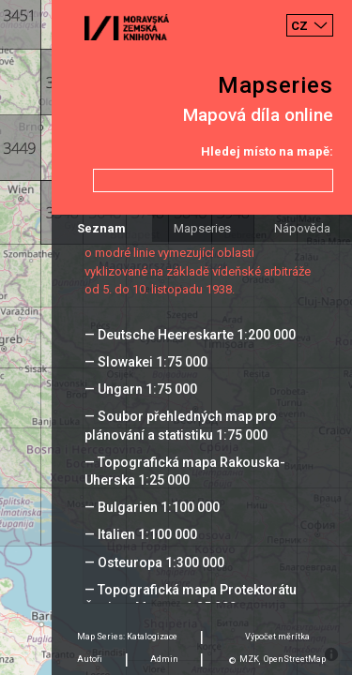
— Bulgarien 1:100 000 (152, 507)
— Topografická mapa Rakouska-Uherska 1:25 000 (184, 471)
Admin (164, 659)
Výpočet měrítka (277, 636)
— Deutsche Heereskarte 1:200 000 (190, 334)
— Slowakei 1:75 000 (145, 361)
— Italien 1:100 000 (140, 534)
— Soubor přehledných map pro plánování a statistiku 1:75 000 (180, 425)
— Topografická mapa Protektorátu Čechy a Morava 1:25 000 (190, 598)
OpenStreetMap (295, 659)
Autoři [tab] (89, 659)
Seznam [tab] (101, 228)
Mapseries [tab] (202, 228)
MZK (249, 659)
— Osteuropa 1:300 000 (154, 562)
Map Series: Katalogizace (127, 636)
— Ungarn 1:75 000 (140, 389)
